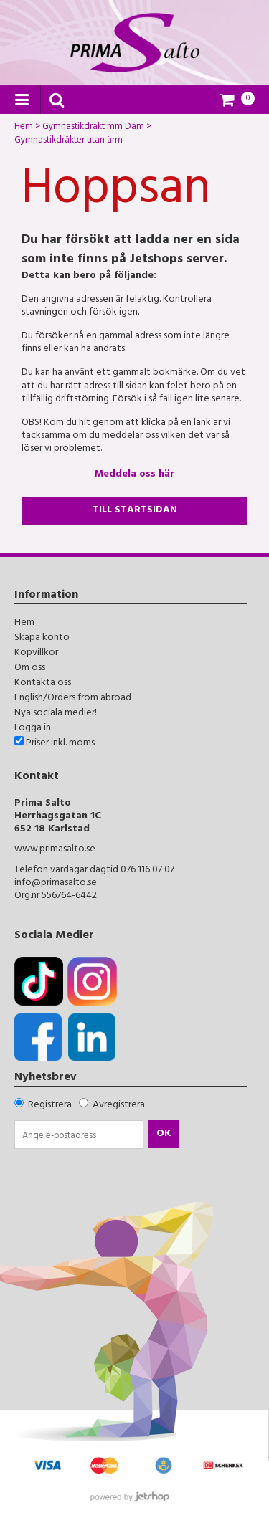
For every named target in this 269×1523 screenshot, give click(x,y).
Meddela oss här (134, 474)
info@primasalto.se (55, 883)
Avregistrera (119, 1105)
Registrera (50, 1105)
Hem (23, 128)
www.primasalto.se (54, 849)
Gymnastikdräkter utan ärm (68, 142)
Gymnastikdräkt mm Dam (93, 128)
